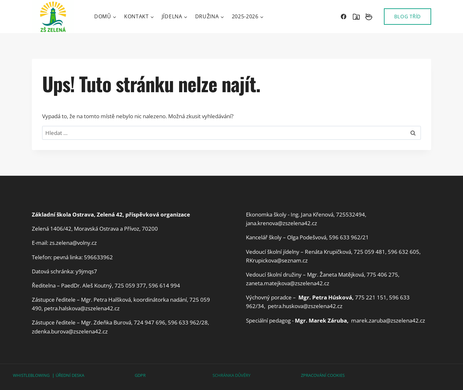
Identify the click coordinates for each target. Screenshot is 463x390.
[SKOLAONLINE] (356, 16)
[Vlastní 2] (368, 16)
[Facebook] (343, 16)
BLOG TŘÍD (407, 16)
